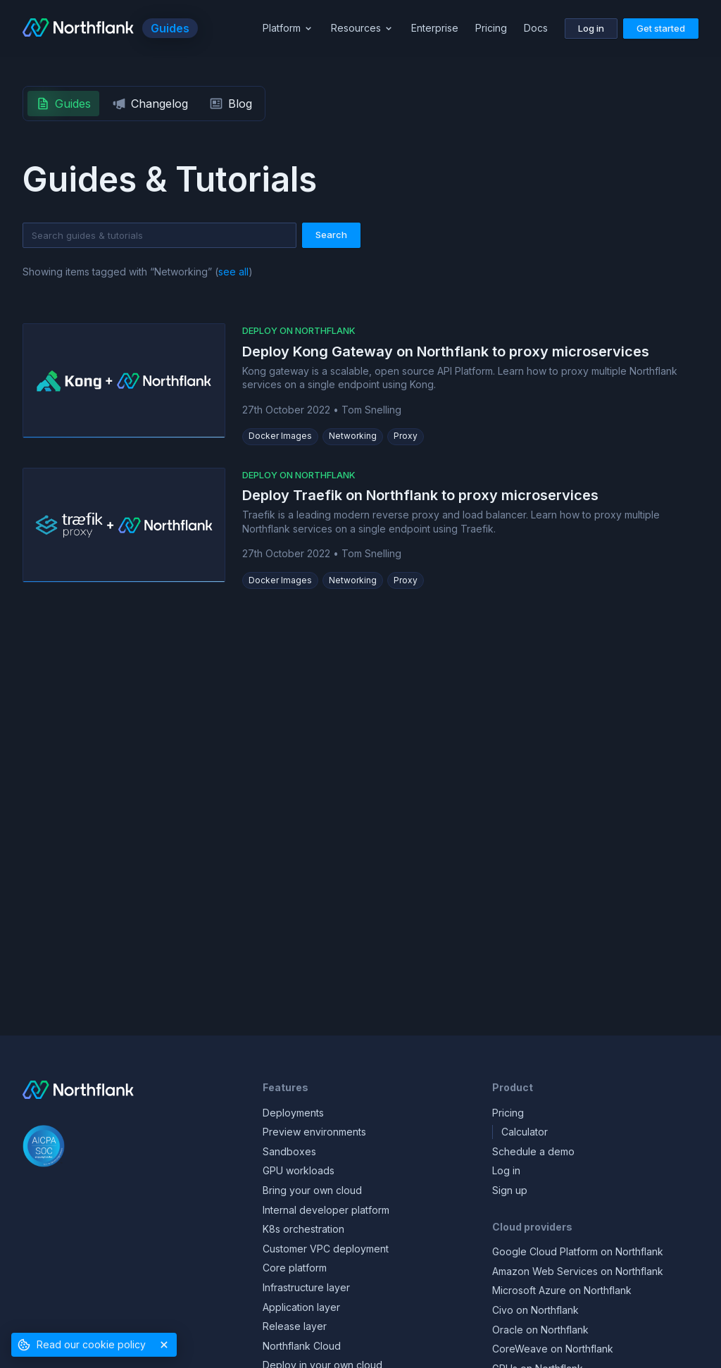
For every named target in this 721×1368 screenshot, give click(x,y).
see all (233, 272)
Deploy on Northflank (299, 330)
